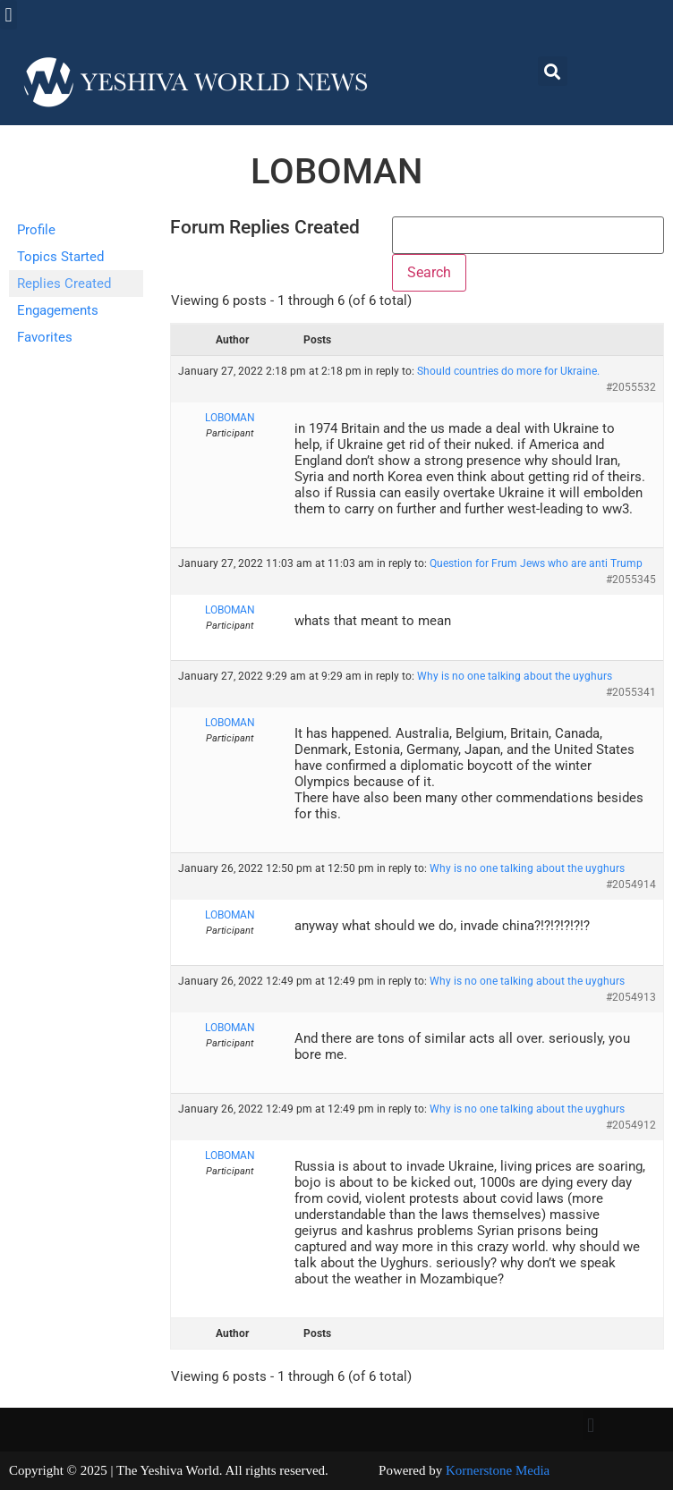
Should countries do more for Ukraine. (508, 371)
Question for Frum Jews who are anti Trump (536, 563)
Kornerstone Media (497, 1470)
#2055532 (631, 387)
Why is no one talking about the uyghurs (514, 676)
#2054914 (631, 884)
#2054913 (631, 997)
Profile (36, 230)
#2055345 (631, 579)
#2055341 (631, 692)
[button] (8, 15)
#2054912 (631, 1125)
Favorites (44, 337)
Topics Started (60, 257)
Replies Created (64, 283)
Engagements (57, 310)
